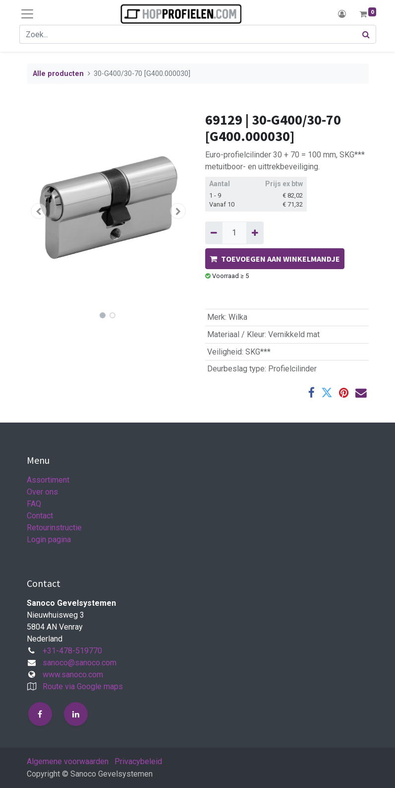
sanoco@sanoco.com (79, 662)
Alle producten (58, 74)
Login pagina (49, 539)
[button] (39, 211)
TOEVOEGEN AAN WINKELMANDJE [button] (275, 259)
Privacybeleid (138, 761)
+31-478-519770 (72, 650)
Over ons (42, 492)
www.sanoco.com (73, 674)
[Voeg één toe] (255, 232)
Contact (40, 515)
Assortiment (48, 480)
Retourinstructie (54, 527)
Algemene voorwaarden (68, 761)
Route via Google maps (83, 686)
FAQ (34, 503)
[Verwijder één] (214, 232)
